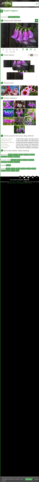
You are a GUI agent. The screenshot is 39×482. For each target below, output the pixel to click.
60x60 (17, 170)
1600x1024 (31, 160)
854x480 (8, 165)
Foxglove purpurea (13, 17)
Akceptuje (28, 479)
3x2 (31, 55)
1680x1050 (4, 162)
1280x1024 (4, 156)
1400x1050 (10, 156)
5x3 (34, 55)
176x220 (23, 168)
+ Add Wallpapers (20, 183)
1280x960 (32, 154)
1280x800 (19, 160)
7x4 (37, 55)
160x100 (28, 168)
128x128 (3, 170)
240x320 (18, 168)
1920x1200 (17, 162)
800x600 (20, 154)
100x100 (13, 170)
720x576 (15, 154)
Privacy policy (28, 183)
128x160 (33, 168)
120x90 (8, 170)
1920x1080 (10, 162)
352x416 (8, 168)
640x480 (10, 154)
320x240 (13, 168)
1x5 (29, 55)
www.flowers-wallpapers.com (16, 181)
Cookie (8, 183)
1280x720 (13, 160)
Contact (13, 183)
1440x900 (25, 160)
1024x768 (26, 154)
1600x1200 (17, 156)
